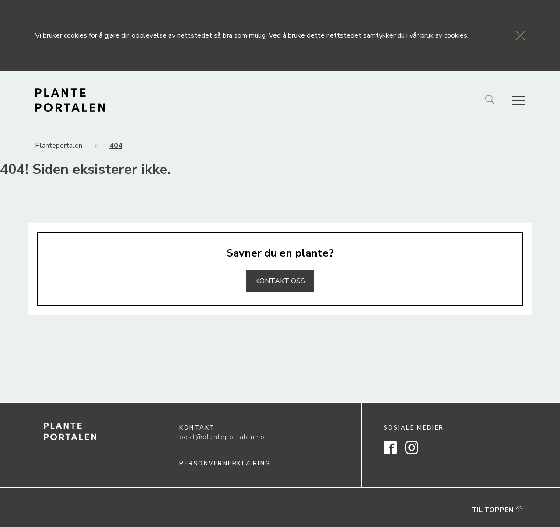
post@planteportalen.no (222, 437)
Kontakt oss (280, 281)
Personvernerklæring (225, 464)
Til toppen (497, 509)
